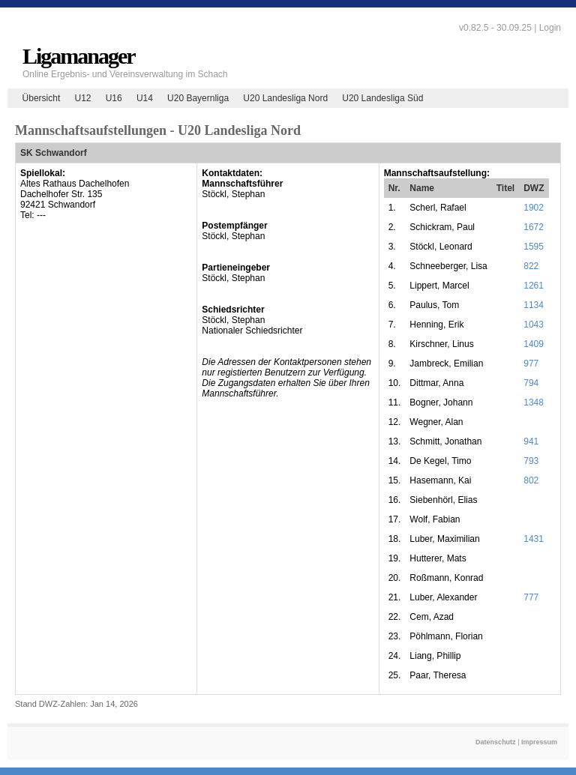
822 (531, 266)
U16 (114, 98)
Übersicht (41, 98)
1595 (534, 246)
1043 (534, 324)
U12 (82, 98)
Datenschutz (496, 742)
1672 (534, 227)
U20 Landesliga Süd (382, 98)
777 (531, 597)
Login (550, 27)
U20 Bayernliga (198, 98)
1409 (534, 344)
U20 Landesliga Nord (285, 98)
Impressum (539, 742)
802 (531, 480)
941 (531, 441)
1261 (534, 285)
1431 (534, 539)
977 (531, 363)
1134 (534, 305)
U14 (144, 98)
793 (531, 461)
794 (531, 383)
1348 (534, 402)
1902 (534, 207)
